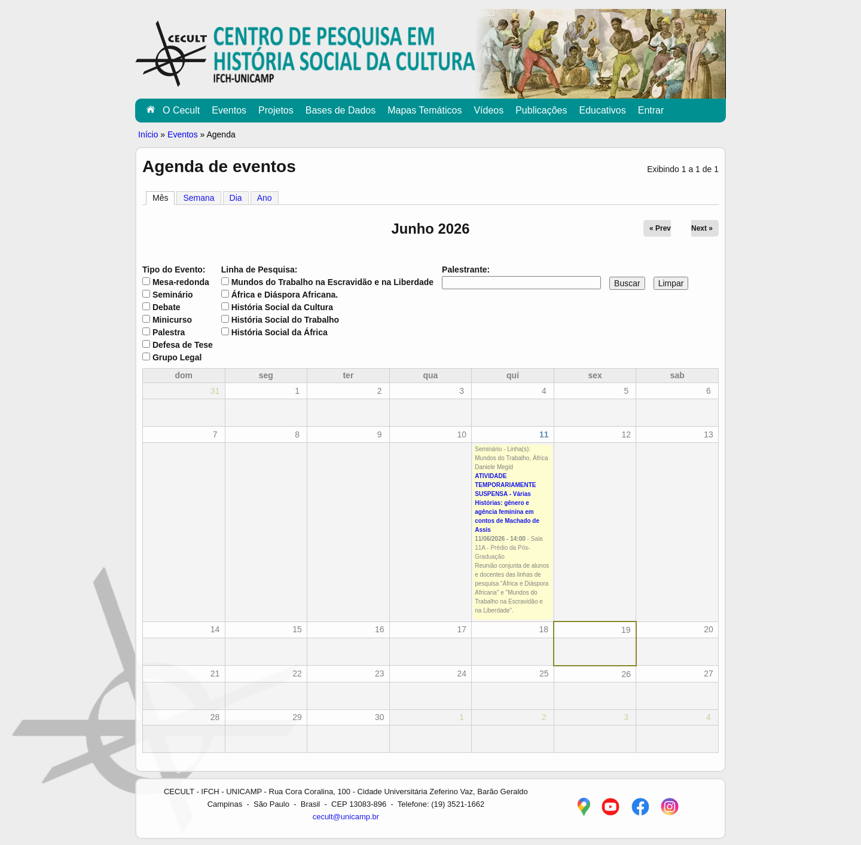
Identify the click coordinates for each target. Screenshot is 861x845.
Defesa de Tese (182, 345)
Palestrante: (466, 269)
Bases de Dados (340, 110)
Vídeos (488, 110)
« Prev (660, 228)
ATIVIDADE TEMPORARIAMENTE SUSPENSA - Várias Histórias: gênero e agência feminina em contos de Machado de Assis (507, 503)
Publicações (541, 110)
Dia (236, 198)
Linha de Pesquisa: (259, 269)
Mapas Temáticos (424, 110)
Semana (198, 198)
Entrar (651, 110)
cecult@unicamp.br (346, 816)
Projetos (276, 110)
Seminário (172, 294)
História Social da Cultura (282, 307)
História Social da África (279, 332)
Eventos (229, 110)
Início (148, 134)
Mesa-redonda (180, 282)
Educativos (602, 110)
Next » (702, 228)
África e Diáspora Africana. (284, 294)
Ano (264, 198)
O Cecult (181, 110)
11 (544, 434)
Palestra (168, 332)
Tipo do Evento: (174, 269)
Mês (163, 197)
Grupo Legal (176, 357)
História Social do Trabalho (285, 319)
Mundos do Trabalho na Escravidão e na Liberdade (332, 282)
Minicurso (172, 319)
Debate (166, 307)
